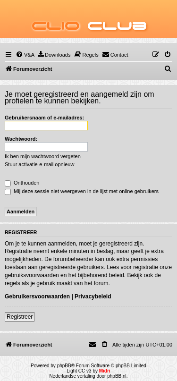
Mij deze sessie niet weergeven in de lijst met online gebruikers (82, 191)
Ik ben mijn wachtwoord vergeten (43, 156)
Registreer (20, 316)
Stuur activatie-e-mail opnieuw (39, 164)
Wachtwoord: (21, 139)
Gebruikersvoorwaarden (37, 296)
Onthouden (22, 183)
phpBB (64, 365)
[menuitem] (25, 54)
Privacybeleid (93, 296)
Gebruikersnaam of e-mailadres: (44, 117)
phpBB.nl (116, 376)
